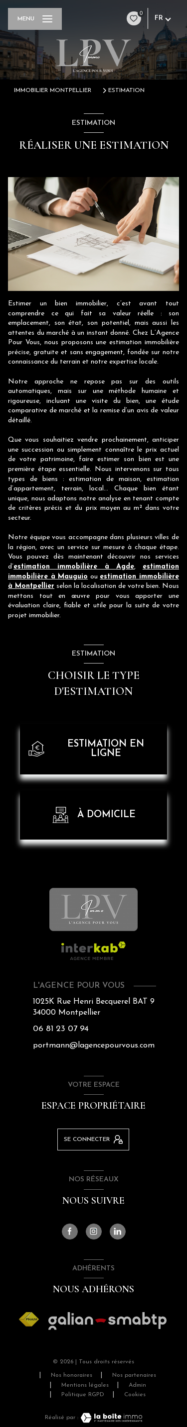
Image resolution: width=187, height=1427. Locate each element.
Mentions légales (85, 1385)
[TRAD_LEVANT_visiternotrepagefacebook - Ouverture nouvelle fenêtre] (70, 1231)
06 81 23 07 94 (61, 1029)
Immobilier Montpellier (52, 91)
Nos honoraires (71, 1375)
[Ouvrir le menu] (35, 19)
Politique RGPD (82, 1395)
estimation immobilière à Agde (73, 567)
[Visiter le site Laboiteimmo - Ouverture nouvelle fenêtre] (110, 1418)
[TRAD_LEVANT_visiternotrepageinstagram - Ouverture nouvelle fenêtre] (94, 1231)
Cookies (135, 1395)
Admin (137, 1385)
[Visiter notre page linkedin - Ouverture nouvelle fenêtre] (118, 1231)
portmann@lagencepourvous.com (94, 1045)
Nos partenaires (134, 1375)
